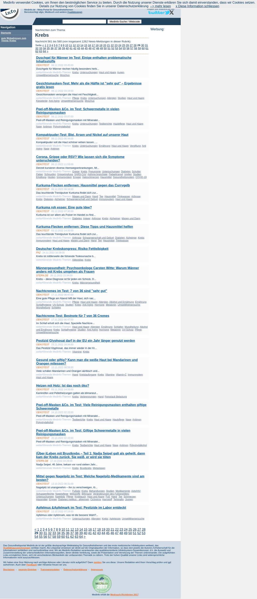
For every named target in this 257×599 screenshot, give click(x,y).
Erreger (77, 177)
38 (59, 48)
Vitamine (77, 351)
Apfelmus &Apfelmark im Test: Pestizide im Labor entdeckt (81, 507)
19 (100, 45)
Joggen (129, 499)
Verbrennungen (88, 396)
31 (146, 45)
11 (70, 45)
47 (93, 48)
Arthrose (135, 196)
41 (70, 48)
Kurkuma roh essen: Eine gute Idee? (64, 207)
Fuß (108, 496)
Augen (120, 72)
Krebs (75, 72)
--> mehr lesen (160, 6)
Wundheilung (43, 307)
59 (139, 48)
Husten (51, 177)
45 (86, 48)
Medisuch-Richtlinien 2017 (124, 594)
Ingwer (86, 218)
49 (101, 48)
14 (81, 45)
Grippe (76, 171)
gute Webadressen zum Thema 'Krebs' (13, 39)
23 (115, 45)
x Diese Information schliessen (197, 6)
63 (40, 51)
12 (74, 45)
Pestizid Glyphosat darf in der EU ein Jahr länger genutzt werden (85, 340)
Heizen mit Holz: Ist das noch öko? (62, 385)
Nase (39, 126)
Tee (101, 196)
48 (97, 48)
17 (93, 45)
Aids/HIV (136, 491)
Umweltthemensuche (47, 75)
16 (89, 45)
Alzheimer (59, 199)
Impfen (128, 174)
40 (67, 48)
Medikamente (123, 491)
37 (55, 48)
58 (135, 48)
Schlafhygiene (43, 304)
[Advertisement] (164, 91)
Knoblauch (80, 496)
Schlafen (56, 307)
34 (44, 48)
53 (116, 48)
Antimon (47, 126)
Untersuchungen (89, 72)
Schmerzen (129, 496)
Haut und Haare (107, 72)
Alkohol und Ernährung (121, 302)
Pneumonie (95, 171)
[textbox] (84, 21)
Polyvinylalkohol (61, 126)
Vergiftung (135, 145)
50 (105, 48)
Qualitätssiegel (74, 12)
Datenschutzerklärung (75, 569)
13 (78, 45)
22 (112, 45)
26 (127, 45)
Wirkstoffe (75, 493)
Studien (122, 98)
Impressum (97, 569)
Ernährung (104, 145)
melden (98, 562)
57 (131, 48)
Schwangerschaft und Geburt (82, 199)
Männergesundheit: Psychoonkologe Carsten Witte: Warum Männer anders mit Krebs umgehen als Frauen (87, 269)
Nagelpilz (60, 496)
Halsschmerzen (90, 177)
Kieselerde (42, 101)
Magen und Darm (81, 196)
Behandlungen (97, 491)
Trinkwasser (123, 196)
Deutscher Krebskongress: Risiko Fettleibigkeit (72, 248)
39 (63, 48)
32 (36, 48)
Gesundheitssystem (123, 177)
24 (119, 45)
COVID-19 (141, 177)
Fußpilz (76, 491)
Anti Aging (54, 101)
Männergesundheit (90, 282)
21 (108, 45)
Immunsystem (64, 177)
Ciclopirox (95, 499)
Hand (95, 196)
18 (97, 45)
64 (44, 51)
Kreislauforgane (87, 374)
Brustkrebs (85, 468)
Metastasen (99, 468)
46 (90, 48)
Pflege (75, 98)
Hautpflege (119, 123)
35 (48, 48)
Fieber (39, 174)
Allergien (111, 98)
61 (146, 48)
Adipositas (77, 259)
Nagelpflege (61, 493)
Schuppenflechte (45, 493)
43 (78, 48)
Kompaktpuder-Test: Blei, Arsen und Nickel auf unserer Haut (82, 134)
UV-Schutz (58, 304)
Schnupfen (50, 174)
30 (142, 45)
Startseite (6, 33)
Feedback (32, 564)
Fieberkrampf (116, 174)
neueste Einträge (27, 569)
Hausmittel (106, 177)
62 (36, 51)
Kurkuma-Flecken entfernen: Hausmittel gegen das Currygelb (83, 185)
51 (108, 48)
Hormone (99, 304)
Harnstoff (107, 499)
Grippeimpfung (65, 174)
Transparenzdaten (50, 569)
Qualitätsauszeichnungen (17, 548)
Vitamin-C (121, 374)
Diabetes (126, 171)
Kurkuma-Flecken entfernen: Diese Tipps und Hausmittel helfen (84, 226)
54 (120, 48)
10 (66, 45)
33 (40, 48)
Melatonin (111, 304)
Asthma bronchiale (97, 174)
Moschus (65, 75)
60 (143, 48)
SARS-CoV (80, 174)
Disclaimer (9, 569)
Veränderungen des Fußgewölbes (111, 493)
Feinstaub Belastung (116, 396)
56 (128, 48)
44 (82, 48)
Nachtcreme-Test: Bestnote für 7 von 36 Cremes (72, 315)
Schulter (136, 171)
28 (135, 45)
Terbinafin (118, 499)
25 (123, 45)
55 (124, 48)
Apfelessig (114, 518)
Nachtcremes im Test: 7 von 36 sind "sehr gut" (71, 291)
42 (74, 48)
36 (52, 48)
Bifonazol (87, 493)
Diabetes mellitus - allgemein (73, 499)
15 (85, 45)
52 (112, 48)
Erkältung (41, 177)
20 (104, 45)
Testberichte (105, 123)
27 (131, 45)
